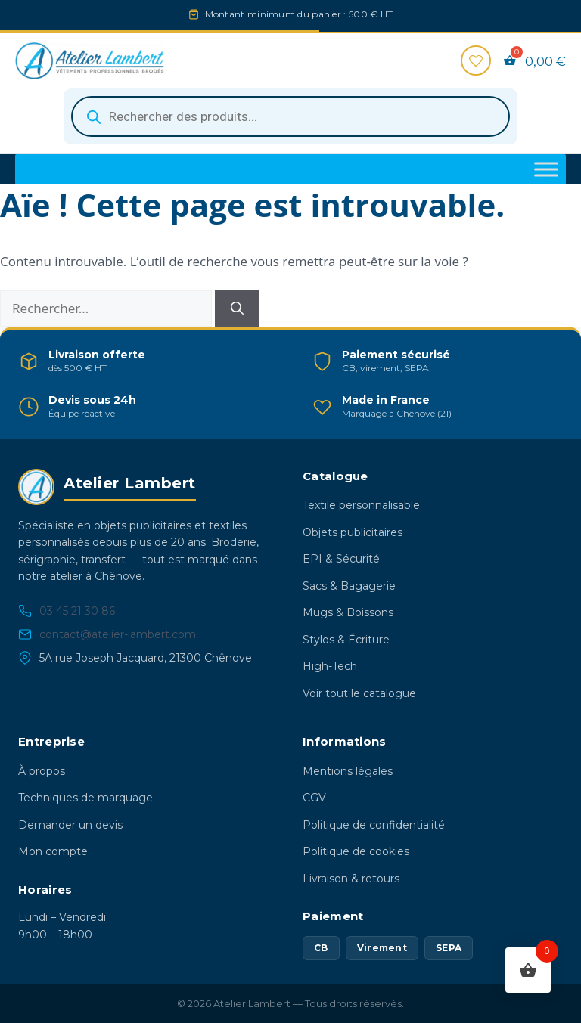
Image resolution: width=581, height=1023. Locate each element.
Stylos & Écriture (346, 639)
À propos (41, 771)
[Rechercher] (237, 308)
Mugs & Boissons (348, 612)
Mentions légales (348, 771)
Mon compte (53, 851)
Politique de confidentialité (374, 825)
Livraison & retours (351, 878)
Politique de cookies (356, 851)
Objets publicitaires (352, 532)
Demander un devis (70, 825)
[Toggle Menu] (546, 170)
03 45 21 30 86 (66, 611)
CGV (314, 797)
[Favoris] (476, 60)
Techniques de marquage (85, 797)
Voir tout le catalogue (359, 693)
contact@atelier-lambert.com (107, 635)
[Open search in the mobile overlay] (290, 116)
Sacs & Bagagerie (349, 586)
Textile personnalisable (361, 505)
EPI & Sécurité (341, 559)
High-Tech (330, 666)
